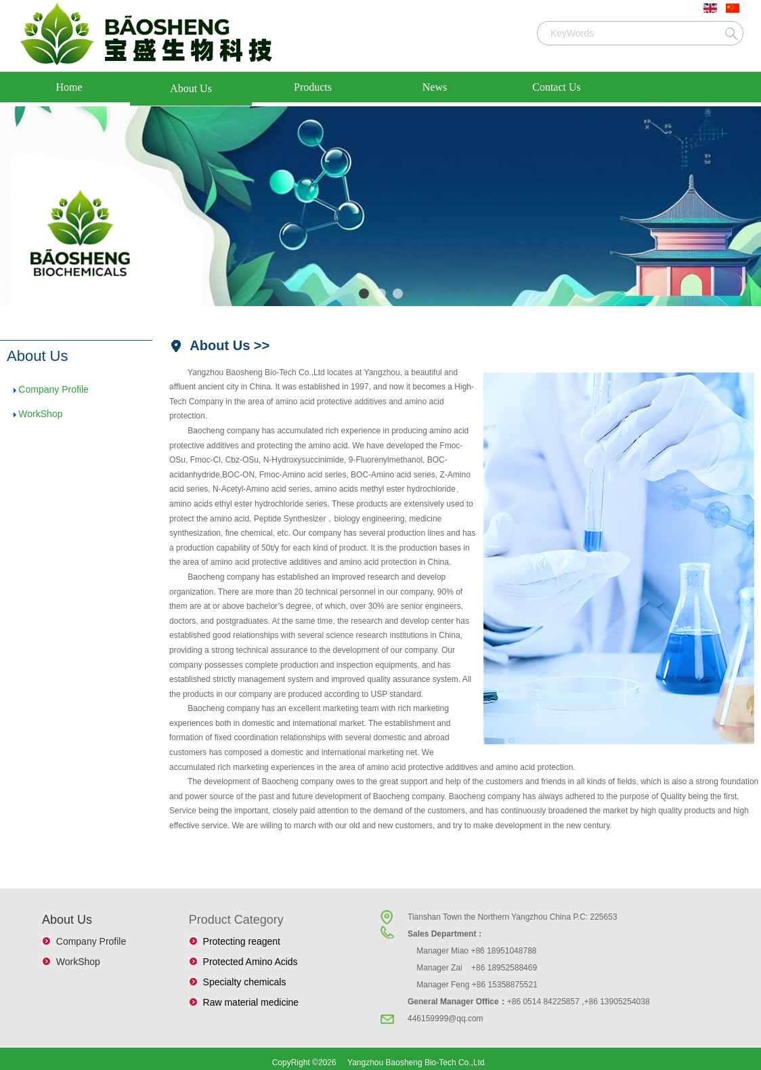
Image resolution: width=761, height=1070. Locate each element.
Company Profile (53, 389)
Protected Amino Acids (248, 961)
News (434, 87)
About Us (191, 88)
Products (313, 87)
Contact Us (556, 87)
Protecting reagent (239, 941)
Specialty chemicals (242, 982)
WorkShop (40, 413)
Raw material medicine (248, 1002)
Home (69, 87)
